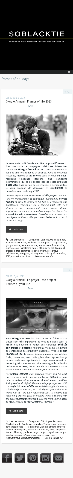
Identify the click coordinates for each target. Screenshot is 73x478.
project (9, 250)
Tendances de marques (38, 242)
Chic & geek (46, 421)
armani (62, 242)
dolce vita (16, 256)
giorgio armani (13, 245)
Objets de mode (57, 239)
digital (17, 250)
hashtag (48, 253)
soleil (16, 247)
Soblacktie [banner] (36, 35)
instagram (24, 253)
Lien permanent (15, 239)
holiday (54, 247)
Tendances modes (14, 426)
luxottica (26, 256)
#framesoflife (59, 253)
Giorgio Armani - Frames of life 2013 (29, 101)
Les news (45, 239)
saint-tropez (27, 250)
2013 (8, 256)
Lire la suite (18, 229)
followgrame (37, 253)
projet (62, 247)
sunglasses (26, 247)
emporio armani (29, 245)
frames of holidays (40, 247)
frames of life (58, 245)
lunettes (9, 247)
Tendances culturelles (16, 242)
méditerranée (12, 253)
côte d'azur (52, 250)
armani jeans (45, 245)
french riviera (40, 250)
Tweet (30, 105)
